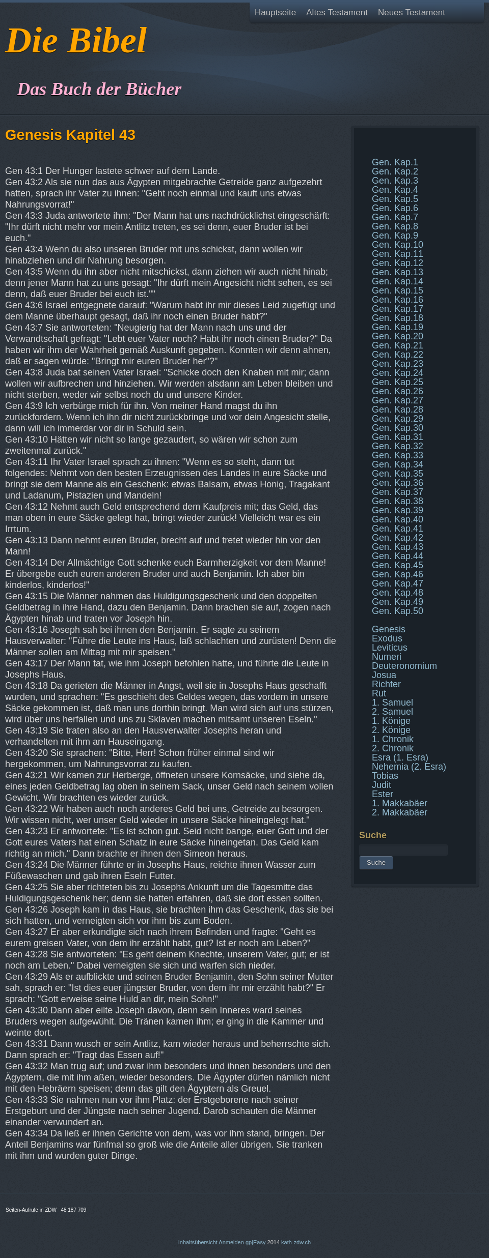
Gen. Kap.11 (397, 254)
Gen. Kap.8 (395, 226)
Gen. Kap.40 (397, 519)
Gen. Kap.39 (397, 510)
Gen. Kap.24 (397, 373)
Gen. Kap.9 (395, 235)
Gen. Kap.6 (395, 208)
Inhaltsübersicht (198, 1242)
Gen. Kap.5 (395, 199)
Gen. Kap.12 (397, 263)
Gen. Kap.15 (397, 290)
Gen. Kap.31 (397, 437)
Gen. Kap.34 (397, 464)
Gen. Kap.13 (397, 272)
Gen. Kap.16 (397, 300)
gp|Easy (256, 1242)
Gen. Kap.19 (397, 327)
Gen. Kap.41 (397, 528)
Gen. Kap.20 (397, 336)
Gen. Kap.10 (397, 245)
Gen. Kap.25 (397, 382)
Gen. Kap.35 (397, 474)
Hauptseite (275, 12)
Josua (384, 675)
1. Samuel (392, 702)
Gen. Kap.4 (395, 190)
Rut (379, 693)
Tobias (385, 776)
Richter (386, 684)
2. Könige (391, 730)
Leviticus (390, 647)
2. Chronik (393, 748)
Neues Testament (411, 12)
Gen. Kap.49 (397, 602)
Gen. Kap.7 (395, 217)
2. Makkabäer (399, 812)
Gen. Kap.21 (397, 345)
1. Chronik (393, 739)
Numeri (386, 657)
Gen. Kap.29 (397, 419)
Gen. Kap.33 (397, 455)
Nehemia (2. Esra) (409, 767)
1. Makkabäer (399, 803)
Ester (382, 794)
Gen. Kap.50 (397, 611)
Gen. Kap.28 (397, 409)
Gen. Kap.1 (395, 162)
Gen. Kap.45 (397, 565)
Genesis (388, 629)
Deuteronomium (404, 666)
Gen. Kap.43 (397, 547)
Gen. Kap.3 (395, 180)
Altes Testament (337, 12)
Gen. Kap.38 (397, 501)
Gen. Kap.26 (397, 391)
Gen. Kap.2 (395, 171)
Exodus (387, 638)
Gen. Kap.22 (397, 354)
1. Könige (391, 721)
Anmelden (231, 1242)
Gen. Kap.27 (397, 400)
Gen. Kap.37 (397, 492)
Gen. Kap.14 (397, 281)
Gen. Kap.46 (397, 574)
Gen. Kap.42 (397, 538)
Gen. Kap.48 (397, 593)
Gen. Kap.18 (397, 318)
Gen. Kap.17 (397, 309)
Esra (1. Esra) (400, 757)
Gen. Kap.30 (397, 428)
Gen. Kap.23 (397, 364)
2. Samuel (392, 712)
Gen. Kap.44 (397, 556)
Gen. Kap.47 (397, 583)
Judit (381, 785)
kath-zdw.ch (296, 1242)
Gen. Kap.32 (397, 446)
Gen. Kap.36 (397, 483)
